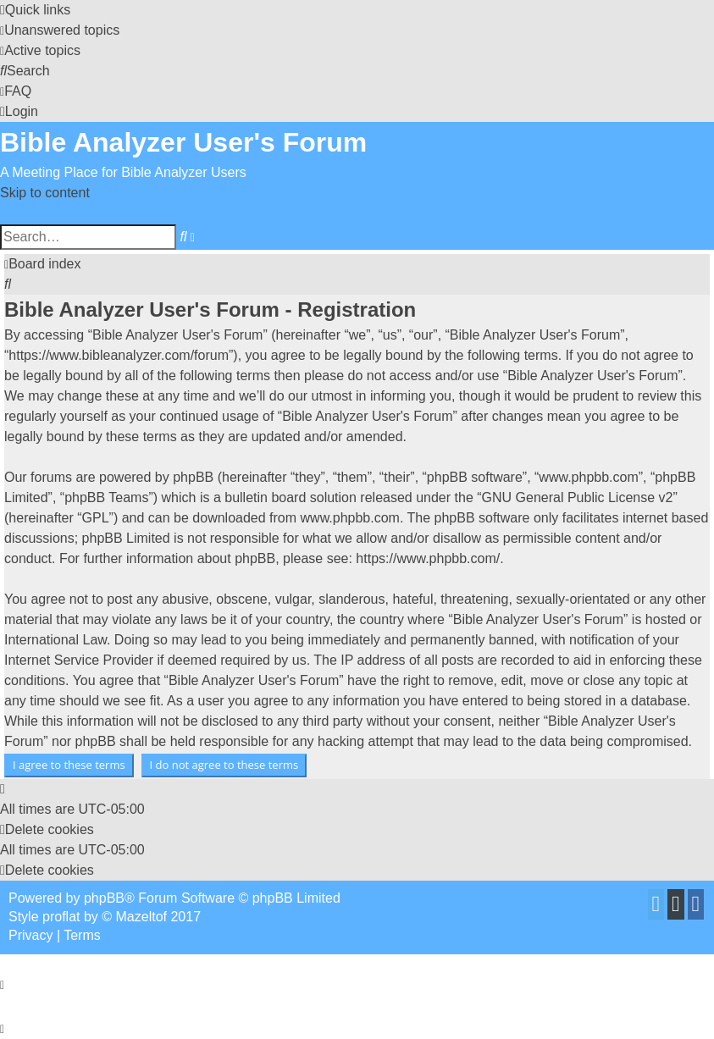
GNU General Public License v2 (577, 497)
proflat (61, 916)
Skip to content (45, 192)
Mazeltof (141, 916)
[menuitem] (59, 30)
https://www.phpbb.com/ (428, 558)
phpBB (104, 898)
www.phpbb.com (350, 518)
